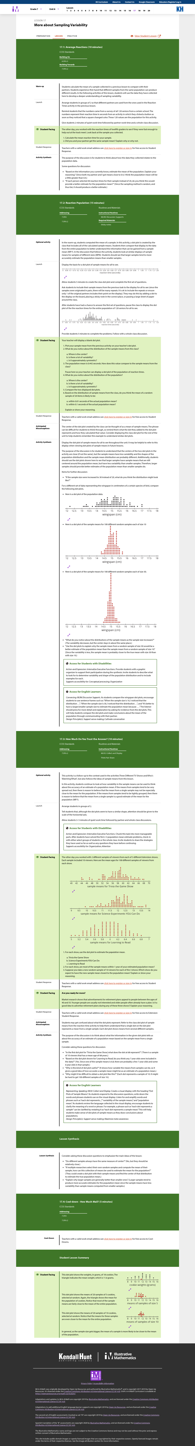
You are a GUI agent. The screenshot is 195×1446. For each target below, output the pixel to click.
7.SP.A (64, 217)
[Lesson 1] (67, 10)
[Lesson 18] (139, 10)
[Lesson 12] (110, 10)
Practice (72, 36)
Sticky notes (106, 224)
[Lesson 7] (89, 10)
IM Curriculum (102, 2)
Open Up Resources (117, 1407)
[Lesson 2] (71, 10)
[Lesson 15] (124, 10)
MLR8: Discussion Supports (112, 217)
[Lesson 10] (100, 10)
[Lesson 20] (148, 10)
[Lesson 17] (134, 10)
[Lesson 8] (93, 10)
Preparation (43, 36)
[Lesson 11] (105, 10)
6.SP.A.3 (65, 61)
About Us (116, 2)
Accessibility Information (103, 1383)
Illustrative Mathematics (99, 1399)
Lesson (59, 36)
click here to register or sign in (118, 148)
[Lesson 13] (115, 10)
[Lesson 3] (74, 10)
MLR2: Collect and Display (111, 753)
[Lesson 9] (96, 10)
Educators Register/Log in (170, 2)
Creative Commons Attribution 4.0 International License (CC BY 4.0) (92, 1391)
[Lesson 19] (144, 10)
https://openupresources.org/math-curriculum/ (55, 1393)
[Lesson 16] (129, 10)
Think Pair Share (107, 758)
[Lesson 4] (78, 10)
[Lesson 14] (120, 10)
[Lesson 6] (85, 10)
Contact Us (129, 2)
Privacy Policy (86, 1383)
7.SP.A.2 (65, 69)
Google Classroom (147, 2)
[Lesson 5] (82, 10)
